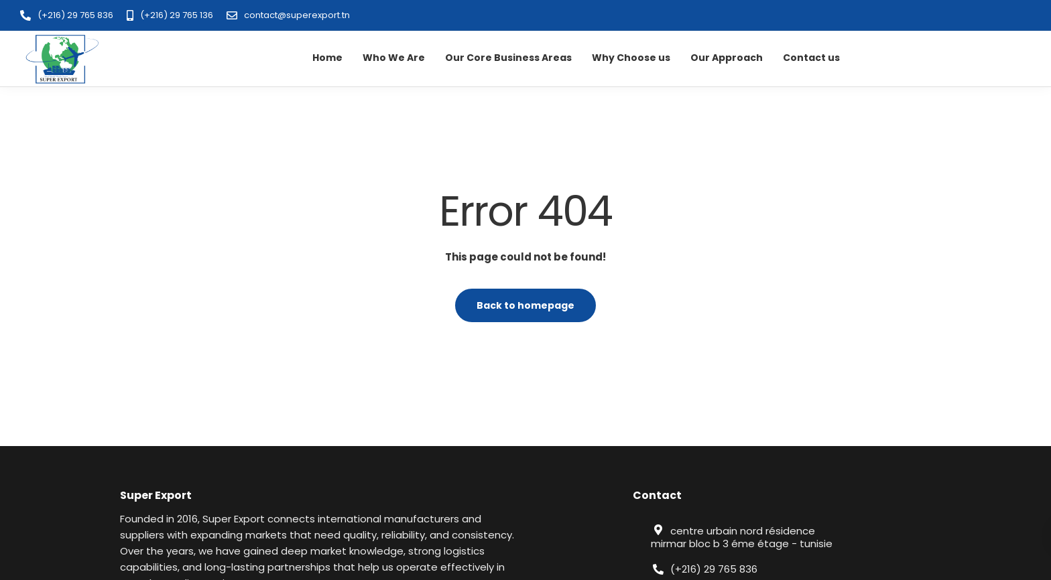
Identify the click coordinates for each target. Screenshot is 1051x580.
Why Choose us (631, 57)
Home (327, 57)
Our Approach (726, 57)
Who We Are (394, 57)
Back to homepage (525, 305)
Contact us (811, 57)
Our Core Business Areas (508, 57)
